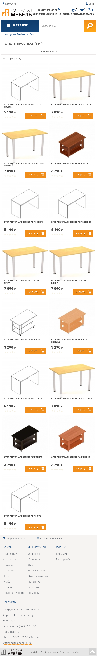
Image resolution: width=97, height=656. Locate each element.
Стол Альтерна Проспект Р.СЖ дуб (22, 340)
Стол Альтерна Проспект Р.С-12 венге (23, 222)
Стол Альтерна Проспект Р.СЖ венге (23, 457)
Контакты (64, 14)
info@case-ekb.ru (15, 538)
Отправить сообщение (17, 642)
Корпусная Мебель (15, 34)
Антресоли (10, 559)
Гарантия (33, 587)
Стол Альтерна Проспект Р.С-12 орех (23, 398)
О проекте (39, 14)
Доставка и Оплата (40, 570)
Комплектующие (13, 592)
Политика (34, 581)
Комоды (8, 565)
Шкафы (7, 587)
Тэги (32, 34)
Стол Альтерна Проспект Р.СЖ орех (69, 163)
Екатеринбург (64, 559)
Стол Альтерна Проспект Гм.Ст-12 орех (71, 398)
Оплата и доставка (82, 14)
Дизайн (33, 565)
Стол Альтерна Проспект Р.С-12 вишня (71, 222)
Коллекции (10, 553)
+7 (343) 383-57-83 (47, 10)
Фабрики (51, 14)
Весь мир (62, 553)
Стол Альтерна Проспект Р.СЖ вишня (70, 457)
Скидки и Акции (38, 576)
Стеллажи (9, 570)
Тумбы (7, 581)
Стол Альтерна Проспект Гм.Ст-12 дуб (71, 104)
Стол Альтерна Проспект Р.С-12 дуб (22, 516)
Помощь (33, 592)
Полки (7, 576)
